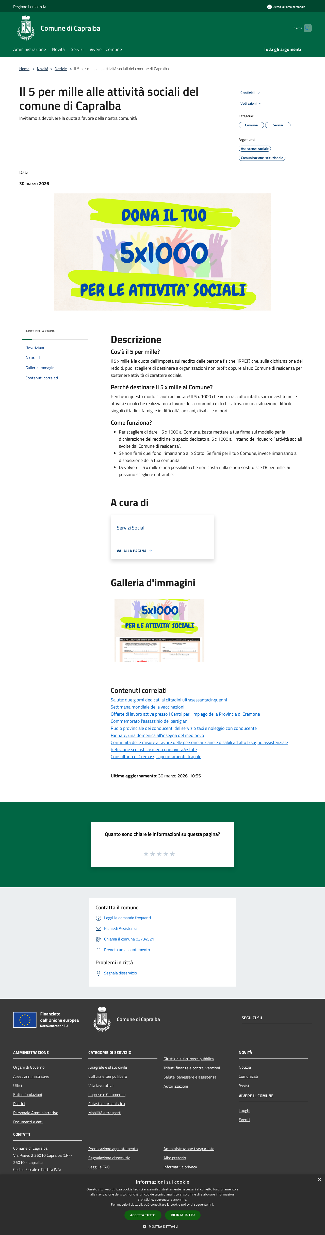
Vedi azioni (251, 104)
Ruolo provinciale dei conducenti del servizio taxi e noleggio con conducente (184, 728)
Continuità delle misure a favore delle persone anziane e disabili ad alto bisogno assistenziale (199, 742)
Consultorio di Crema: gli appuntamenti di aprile (156, 756)
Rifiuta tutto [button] (183, 1215)
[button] (162, 1226)
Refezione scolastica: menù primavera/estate (154, 749)
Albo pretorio (175, 1158)
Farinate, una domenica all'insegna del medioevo (157, 735)
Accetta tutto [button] (143, 1215)
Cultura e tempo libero (107, 1076)
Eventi (244, 1119)
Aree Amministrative (31, 1076)
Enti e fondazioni (27, 1094)
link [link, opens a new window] (211, 1204)
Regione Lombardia (29, 7)
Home (24, 69)
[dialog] (162, 1204)
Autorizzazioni (176, 1086)
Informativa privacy (180, 1167)
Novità (42, 69)
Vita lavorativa (100, 1085)
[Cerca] (306, 28)
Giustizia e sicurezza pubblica (189, 1059)
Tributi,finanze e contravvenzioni (192, 1068)
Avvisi (244, 1085)
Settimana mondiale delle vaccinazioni (147, 706)
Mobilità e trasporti (104, 1113)
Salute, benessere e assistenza (190, 1077)
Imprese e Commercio (106, 1094)
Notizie (61, 69)
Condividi (250, 93)
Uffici (17, 1085)
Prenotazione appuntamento (113, 1149)
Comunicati (248, 1076)
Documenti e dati (28, 1122)
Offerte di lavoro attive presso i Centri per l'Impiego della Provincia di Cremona (185, 714)
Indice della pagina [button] (40, 331)
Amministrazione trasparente (189, 1149)
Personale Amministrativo (35, 1113)
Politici (19, 1104)
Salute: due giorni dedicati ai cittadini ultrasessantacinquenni (169, 699)
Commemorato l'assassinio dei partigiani (149, 721)
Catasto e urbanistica (106, 1104)
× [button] (319, 1180)
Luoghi (244, 1110)
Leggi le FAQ (99, 1167)
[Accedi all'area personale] (286, 7)
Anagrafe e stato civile (107, 1067)
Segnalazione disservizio (109, 1158)
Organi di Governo (28, 1067)
